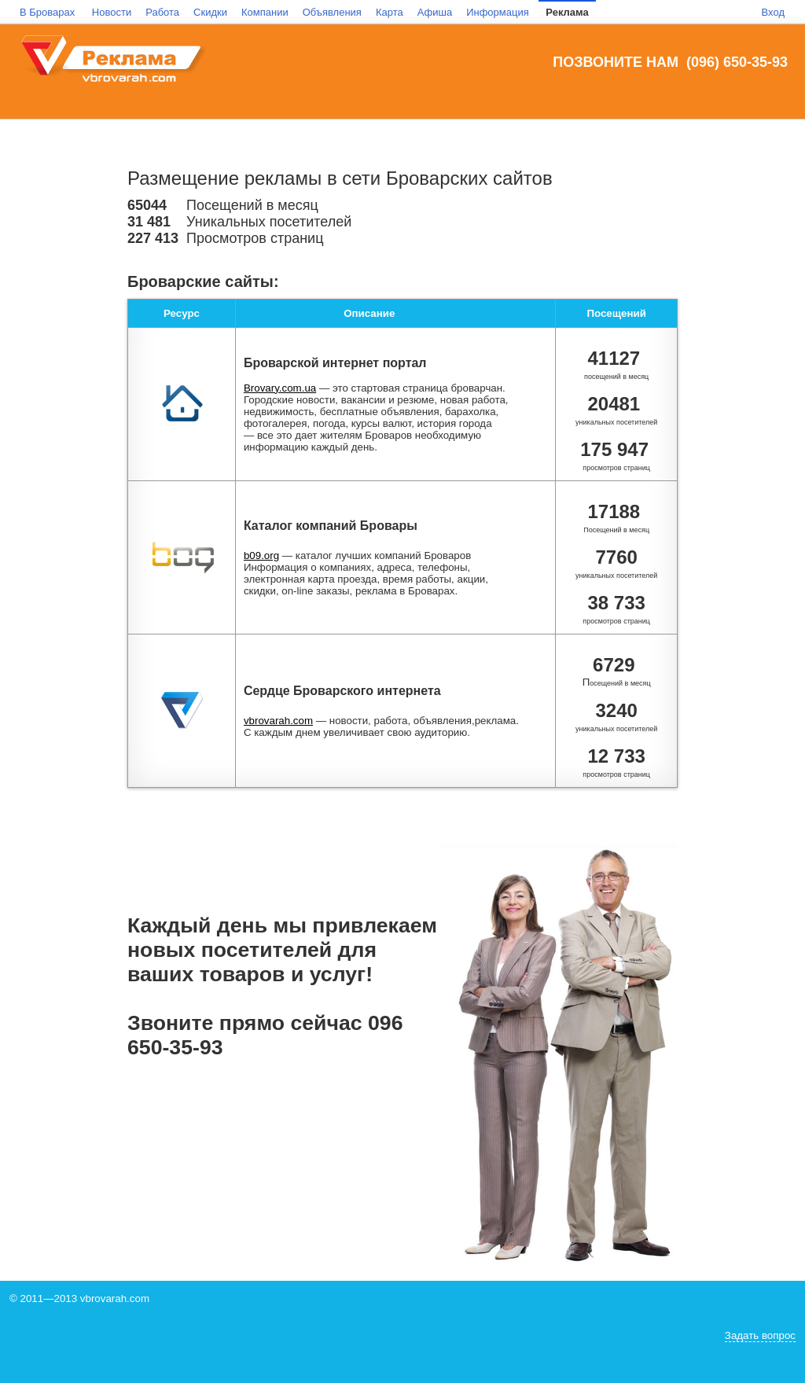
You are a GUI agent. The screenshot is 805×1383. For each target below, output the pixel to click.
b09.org (261, 555)
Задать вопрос (760, 1335)
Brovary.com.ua (280, 388)
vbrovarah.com (278, 720)
